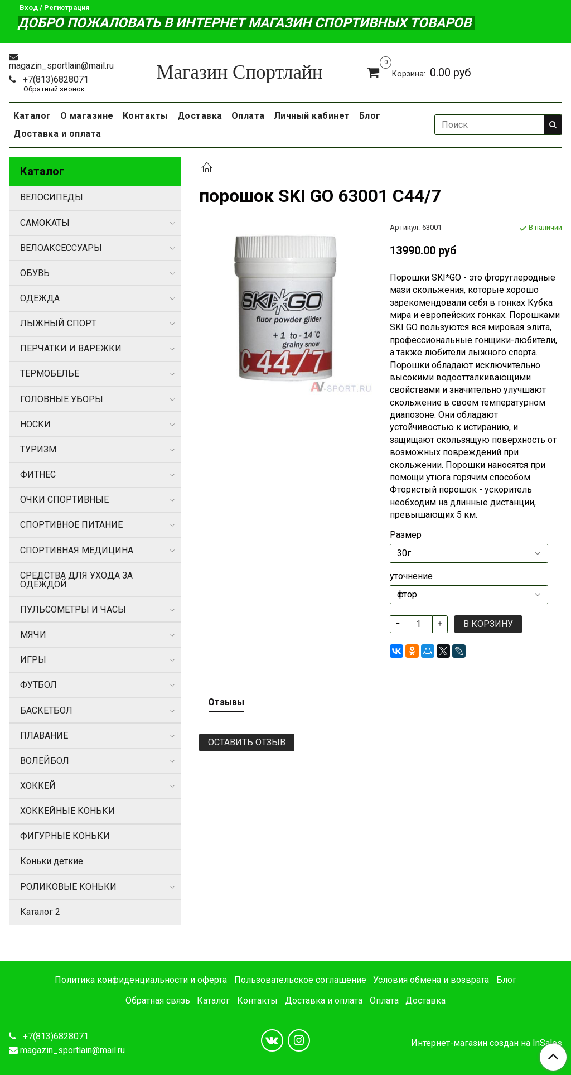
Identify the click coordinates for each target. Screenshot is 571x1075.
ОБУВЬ (35, 273)
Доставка (199, 115)
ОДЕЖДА (40, 298)
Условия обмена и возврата (431, 980)
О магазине (87, 115)
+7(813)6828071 (55, 79)
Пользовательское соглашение (300, 980)
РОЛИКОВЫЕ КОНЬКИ (68, 886)
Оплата (248, 115)
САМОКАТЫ (45, 223)
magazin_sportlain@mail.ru (61, 65)
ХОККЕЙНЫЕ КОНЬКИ (67, 811)
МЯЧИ (33, 634)
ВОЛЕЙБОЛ (44, 760)
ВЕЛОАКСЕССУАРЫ (61, 248)
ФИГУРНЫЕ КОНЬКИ (65, 836)
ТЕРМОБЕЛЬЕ (49, 373)
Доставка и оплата (57, 133)
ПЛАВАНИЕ (44, 735)
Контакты (145, 115)
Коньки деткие (51, 861)
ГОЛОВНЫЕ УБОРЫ (61, 399)
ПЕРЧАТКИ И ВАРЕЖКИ (71, 348)
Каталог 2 (40, 912)
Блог (370, 115)
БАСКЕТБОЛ (46, 710)
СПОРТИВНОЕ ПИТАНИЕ (71, 524)
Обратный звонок (54, 89)
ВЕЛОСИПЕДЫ (51, 197)
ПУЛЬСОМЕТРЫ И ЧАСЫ (73, 609)
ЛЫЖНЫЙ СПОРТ (58, 323)
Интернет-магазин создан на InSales (486, 1043)
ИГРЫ (33, 659)
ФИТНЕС (38, 474)
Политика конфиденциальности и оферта (141, 980)
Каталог (32, 115)
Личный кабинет (312, 115)
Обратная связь (157, 1000)
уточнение (411, 576)
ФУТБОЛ (38, 684)
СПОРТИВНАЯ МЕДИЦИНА (76, 550)
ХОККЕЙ (38, 785)
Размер (406, 535)
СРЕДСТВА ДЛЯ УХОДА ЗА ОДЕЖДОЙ (76, 580)
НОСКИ (35, 424)
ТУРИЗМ (38, 449)
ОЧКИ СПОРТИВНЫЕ (64, 499)
